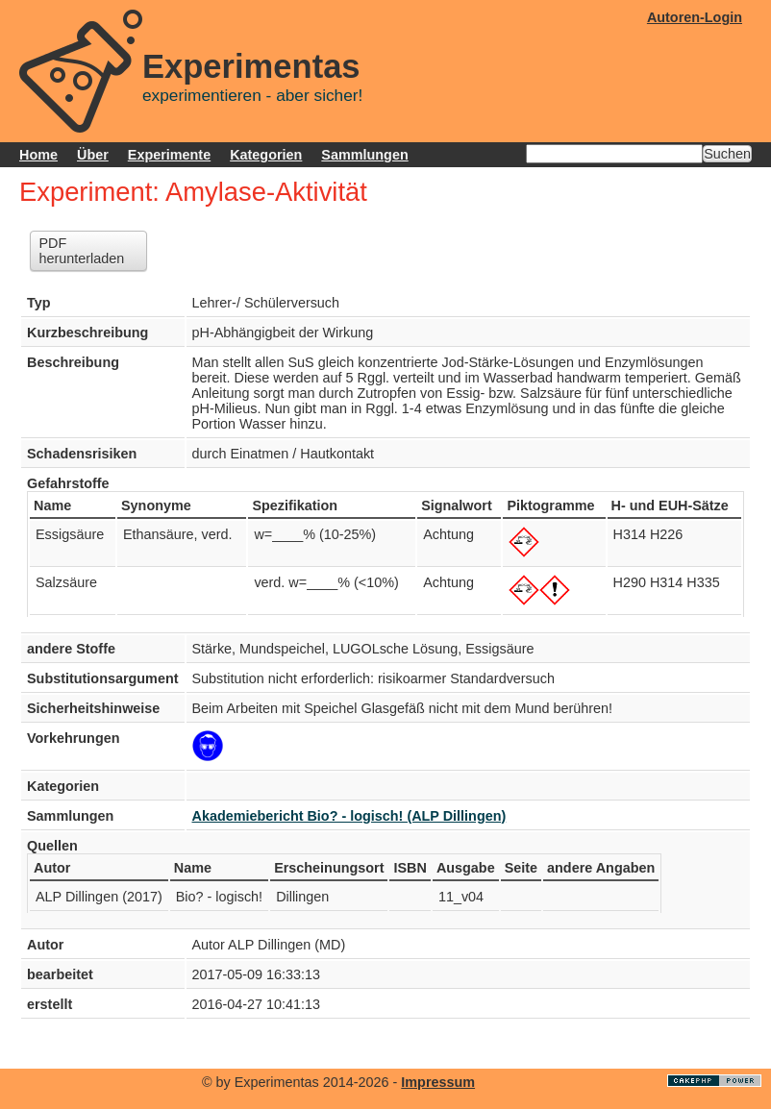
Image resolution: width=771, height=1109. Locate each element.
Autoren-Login (694, 17)
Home (38, 154)
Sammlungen (364, 154)
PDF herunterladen (81, 250)
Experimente (169, 154)
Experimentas (251, 66)
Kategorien (266, 154)
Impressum (438, 1082)
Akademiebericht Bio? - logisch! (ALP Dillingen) (349, 816)
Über (93, 154)
